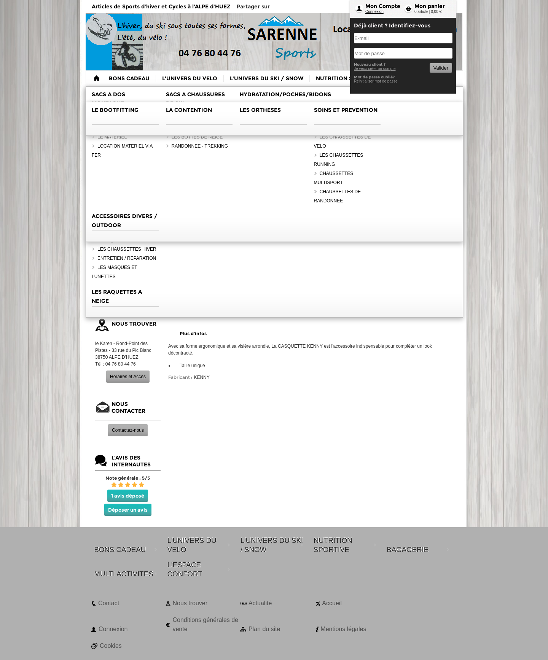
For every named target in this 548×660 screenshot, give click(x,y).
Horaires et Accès (128, 376)
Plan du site (264, 629)
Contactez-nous (128, 430)
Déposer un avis (128, 510)
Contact (108, 603)
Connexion (374, 12)
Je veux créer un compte (375, 69)
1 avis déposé (127, 496)
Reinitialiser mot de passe (376, 81)
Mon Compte (382, 6)
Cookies (111, 646)
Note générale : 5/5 (127, 478)
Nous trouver (189, 603)
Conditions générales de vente (205, 624)
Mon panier (429, 6)
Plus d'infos (193, 333)
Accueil (332, 603)
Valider (440, 68)
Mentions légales (343, 629)
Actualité (260, 603)
